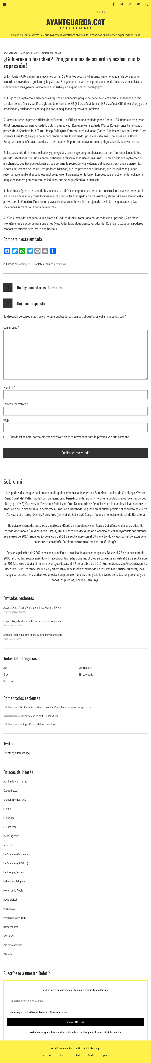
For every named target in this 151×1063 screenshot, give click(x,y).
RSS (128, 4)
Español (104, 1055)
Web (6, 420)
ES (103, 12)
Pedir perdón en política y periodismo (40, 716)
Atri (5, 667)
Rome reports (10, 927)
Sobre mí (47, 1055)
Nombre (9, 387)
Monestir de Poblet (13, 890)
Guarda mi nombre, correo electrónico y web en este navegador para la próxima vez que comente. (69, 436)
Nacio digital (10, 899)
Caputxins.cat (10, 790)
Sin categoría (86, 674)
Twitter (120, 4)
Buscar (145, 4)
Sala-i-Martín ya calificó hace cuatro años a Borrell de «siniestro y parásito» (55, 707)
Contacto (76, 1055)
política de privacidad (76, 1032)
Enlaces (61, 1055)
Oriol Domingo (10, 53)
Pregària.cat (9, 908)
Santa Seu (8, 936)
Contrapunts (47, 53)
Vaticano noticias (12, 945)
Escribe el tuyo (55, 287)
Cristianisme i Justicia (14, 799)
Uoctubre (8, 681)
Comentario (11, 327)
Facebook (112, 4)
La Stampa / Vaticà (13, 872)
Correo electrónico (15, 403)
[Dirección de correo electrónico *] (75, 1001)
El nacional (9, 818)
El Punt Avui (9, 827)
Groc (5, 674)
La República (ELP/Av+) (15, 863)
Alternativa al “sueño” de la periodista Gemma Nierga (32, 607)
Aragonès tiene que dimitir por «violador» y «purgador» (32, 635)
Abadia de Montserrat (15, 781)
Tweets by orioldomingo (16, 753)
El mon (7, 808)
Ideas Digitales (11, 836)
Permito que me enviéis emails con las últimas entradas (37, 1012)
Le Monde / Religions (14, 881)
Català (91, 1055)
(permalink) (60, 264)
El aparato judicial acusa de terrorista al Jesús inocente (33, 621)
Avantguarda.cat (75, 21)
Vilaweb (7, 954)
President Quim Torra (14, 918)
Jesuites (7, 845)
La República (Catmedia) (16, 854)
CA (98, 12)
